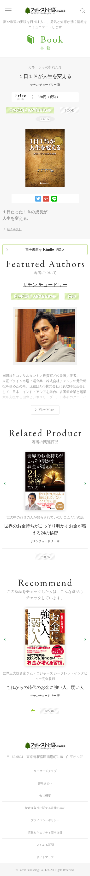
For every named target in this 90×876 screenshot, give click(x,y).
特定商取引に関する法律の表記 (45, 808)
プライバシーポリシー (45, 820)
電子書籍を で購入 (45, 249)
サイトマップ (45, 857)
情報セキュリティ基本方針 (45, 832)
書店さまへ (45, 783)
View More (46, 410)
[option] (45, 506)
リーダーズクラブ (45, 771)
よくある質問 (45, 845)
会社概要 (45, 795)
